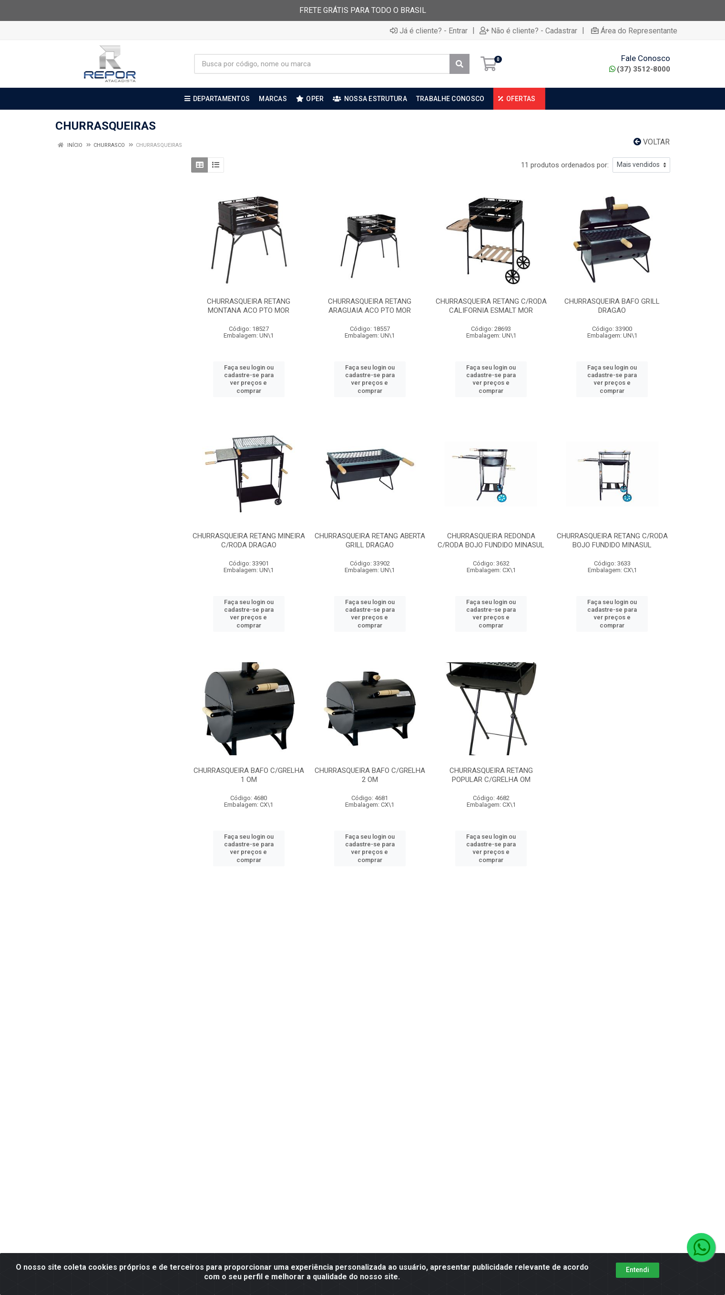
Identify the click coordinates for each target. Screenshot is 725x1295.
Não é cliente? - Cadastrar (528, 30)
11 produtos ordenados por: (565, 165)
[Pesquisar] (459, 64)
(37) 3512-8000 (639, 69)
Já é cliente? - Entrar (429, 30)
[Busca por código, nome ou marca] (322, 64)
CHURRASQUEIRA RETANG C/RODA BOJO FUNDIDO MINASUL (612, 540)
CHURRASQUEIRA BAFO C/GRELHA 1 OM (249, 775)
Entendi (637, 1286)
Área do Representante (634, 30)
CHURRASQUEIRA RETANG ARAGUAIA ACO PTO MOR (369, 306)
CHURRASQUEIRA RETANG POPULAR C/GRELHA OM (491, 775)
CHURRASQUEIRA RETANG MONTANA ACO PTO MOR (248, 306)
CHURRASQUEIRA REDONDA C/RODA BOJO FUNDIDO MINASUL (491, 540)
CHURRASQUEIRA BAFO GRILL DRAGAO (612, 306)
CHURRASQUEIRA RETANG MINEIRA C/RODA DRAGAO (249, 540)
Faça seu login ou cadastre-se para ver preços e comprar (249, 379)
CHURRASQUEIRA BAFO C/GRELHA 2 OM (370, 775)
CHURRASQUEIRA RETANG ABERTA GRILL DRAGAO (370, 540)
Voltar (651, 141)
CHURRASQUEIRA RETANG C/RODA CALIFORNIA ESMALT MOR (491, 306)
